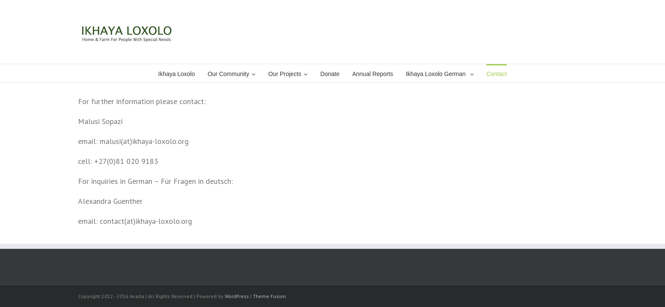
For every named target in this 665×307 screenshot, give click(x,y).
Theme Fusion (269, 296)
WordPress (237, 296)
